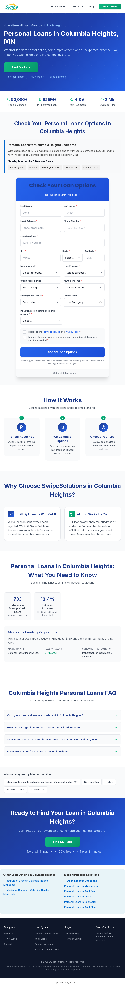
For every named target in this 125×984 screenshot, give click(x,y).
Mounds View (90, 167)
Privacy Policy (72, 331)
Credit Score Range (31, 280)
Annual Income (73, 280)
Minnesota (36, 25)
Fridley (33, 167)
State (66, 251)
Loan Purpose (72, 266)
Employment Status (31, 295)
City (23, 251)
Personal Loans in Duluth (77, 896)
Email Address (28, 220)
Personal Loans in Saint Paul (79, 891)
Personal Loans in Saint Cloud (80, 907)
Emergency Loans (44, 944)
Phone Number (72, 220)
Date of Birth (71, 295)
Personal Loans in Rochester (80, 901)
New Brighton (17, 167)
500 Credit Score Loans (47, 949)
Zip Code (90, 251)
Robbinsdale (71, 167)
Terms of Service (51, 331)
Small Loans (41, 938)
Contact (8, 944)
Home (7, 25)
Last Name (70, 206)
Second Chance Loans (46, 933)
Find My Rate (110, 6)
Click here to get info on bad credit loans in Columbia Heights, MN (42, 782)
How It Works (59, 6)
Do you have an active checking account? (37, 312)
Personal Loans (20, 25)
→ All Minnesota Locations (80, 880)
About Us (77, 6)
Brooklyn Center (51, 167)
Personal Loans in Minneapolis (81, 886)
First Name (27, 206)
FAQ (91, 6)
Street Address (29, 236)
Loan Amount (28, 266)
